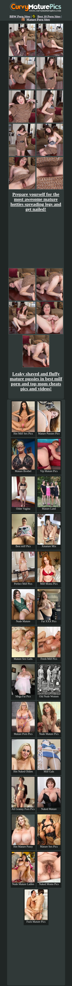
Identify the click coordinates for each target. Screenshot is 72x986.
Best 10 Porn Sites (46, 16)
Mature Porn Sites (36, 19)
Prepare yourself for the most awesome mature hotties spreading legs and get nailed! (35, 202)
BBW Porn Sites (20, 16)
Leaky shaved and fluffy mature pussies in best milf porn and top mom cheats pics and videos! (36, 381)
